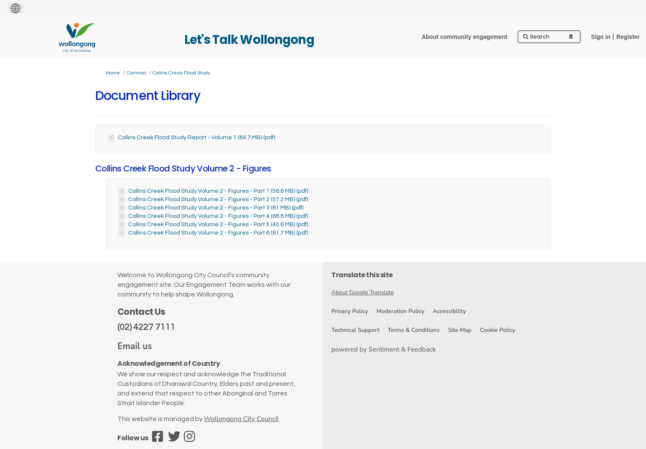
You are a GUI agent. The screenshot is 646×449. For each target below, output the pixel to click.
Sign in (600, 36)
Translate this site (362, 275)
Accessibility (449, 311)
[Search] (549, 37)
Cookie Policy (497, 330)
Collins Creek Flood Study (181, 73)
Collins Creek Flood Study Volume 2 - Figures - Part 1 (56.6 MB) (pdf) (218, 191)
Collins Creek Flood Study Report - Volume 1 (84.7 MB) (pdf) (196, 137)
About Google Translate (362, 292)
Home (113, 73)
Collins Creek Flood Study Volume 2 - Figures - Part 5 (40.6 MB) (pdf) (218, 224)
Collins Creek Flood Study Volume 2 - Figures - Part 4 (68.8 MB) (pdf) (218, 216)
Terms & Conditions (414, 330)
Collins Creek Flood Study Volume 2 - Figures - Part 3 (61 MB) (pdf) (215, 208)
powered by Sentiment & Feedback (383, 349)
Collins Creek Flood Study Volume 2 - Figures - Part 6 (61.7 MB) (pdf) (218, 233)
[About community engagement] (464, 36)
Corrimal (136, 73)
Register (628, 36)
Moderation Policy (400, 311)
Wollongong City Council (241, 418)
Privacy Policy (349, 311)
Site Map (459, 330)
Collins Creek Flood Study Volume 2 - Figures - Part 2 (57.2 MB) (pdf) (218, 199)
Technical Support (355, 330)
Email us (134, 346)
